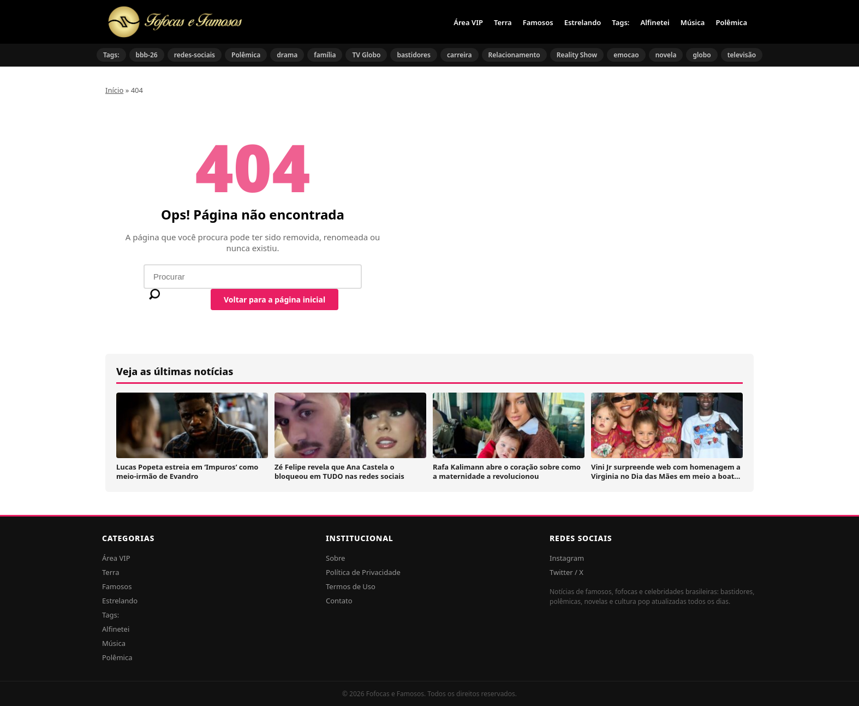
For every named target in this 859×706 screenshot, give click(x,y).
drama (287, 55)
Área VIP (468, 22)
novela (666, 55)
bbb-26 (147, 55)
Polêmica (731, 22)
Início (114, 90)
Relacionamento (514, 55)
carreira (459, 55)
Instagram (567, 558)
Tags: (620, 22)
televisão (741, 55)
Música (693, 22)
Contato (339, 601)
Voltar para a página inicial (274, 299)
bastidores (414, 55)
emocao (626, 55)
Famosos (538, 22)
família (325, 55)
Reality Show (577, 55)
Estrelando (582, 22)
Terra (503, 22)
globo (702, 55)
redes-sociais (194, 55)
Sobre (335, 558)
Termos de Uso (350, 586)
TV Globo (366, 55)
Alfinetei (654, 22)
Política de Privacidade (363, 572)
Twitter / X (566, 572)
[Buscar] (154, 294)
